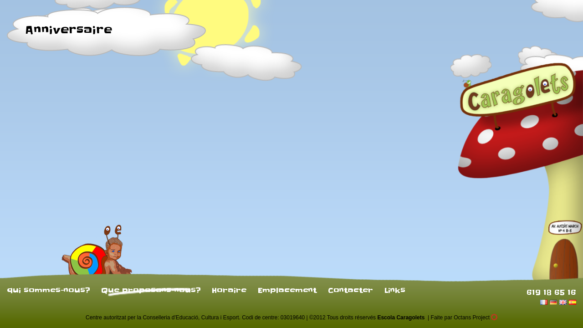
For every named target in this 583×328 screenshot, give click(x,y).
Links (394, 290)
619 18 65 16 (551, 292)
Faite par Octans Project (464, 317)
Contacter (350, 290)
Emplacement (287, 290)
